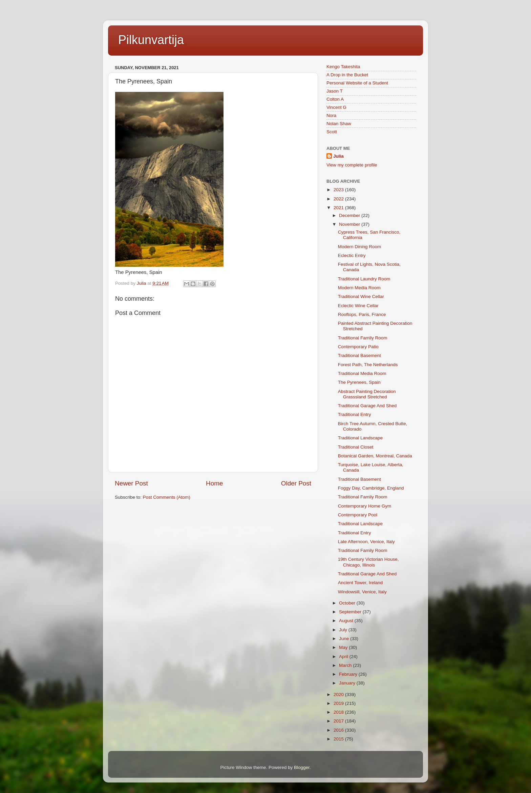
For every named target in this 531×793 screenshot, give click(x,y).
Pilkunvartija (151, 40)
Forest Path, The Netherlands (368, 364)
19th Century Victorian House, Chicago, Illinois (368, 562)
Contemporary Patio (358, 346)
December (350, 215)
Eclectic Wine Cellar (358, 305)
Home (214, 483)
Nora (331, 115)
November (350, 224)
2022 (339, 198)
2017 (339, 720)
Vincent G (336, 107)
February (349, 674)
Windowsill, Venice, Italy (362, 591)
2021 (339, 207)
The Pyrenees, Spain (359, 382)
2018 (339, 712)
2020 (339, 694)
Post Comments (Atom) (166, 497)
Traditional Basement (359, 355)
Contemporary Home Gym (364, 506)
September (351, 611)
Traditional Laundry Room (364, 278)
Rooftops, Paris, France (362, 314)
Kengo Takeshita (343, 66)
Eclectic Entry (352, 255)
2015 (339, 738)
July (343, 629)
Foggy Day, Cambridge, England (371, 488)
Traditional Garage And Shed (367, 405)
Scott (331, 131)
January (348, 683)
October (348, 603)
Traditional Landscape (360, 437)
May (344, 647)
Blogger (302, 767)
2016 (339, 730)
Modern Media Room (359, 287)
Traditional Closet (356, 447)
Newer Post (131, 483)
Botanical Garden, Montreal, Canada (375, 455)
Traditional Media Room (362, 373)
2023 (339, 189)
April (344, 656)
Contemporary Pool (357, 514)
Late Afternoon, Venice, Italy (366, 541)
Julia (338, 156)
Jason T (334, 91)
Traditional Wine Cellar (361, 296)
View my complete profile (351, 164)
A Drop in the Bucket (347, 74)
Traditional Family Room (362, 337)
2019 (339, 703)
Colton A (335, 99)
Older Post (296, 483)
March (346, 665)
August (347, 620)
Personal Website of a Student (357, 82)
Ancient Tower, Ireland (360, 582)
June (344, 638)
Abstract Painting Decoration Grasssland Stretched (367, 394)
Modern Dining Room (359, 246)
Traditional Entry (354, 414)
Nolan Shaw (338, 123)
